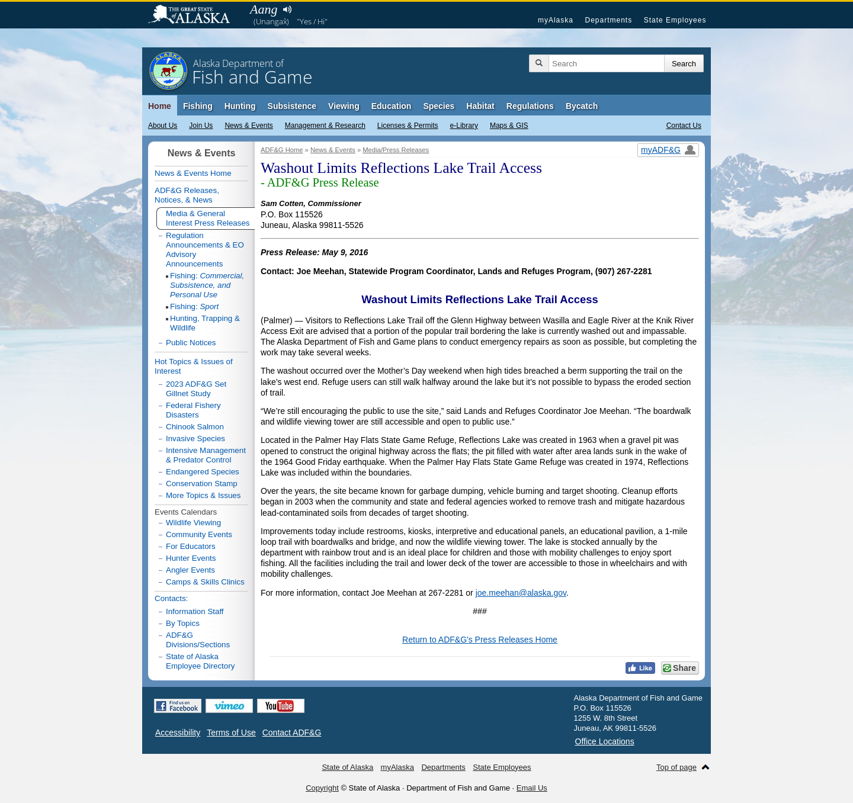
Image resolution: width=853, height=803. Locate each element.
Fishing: (207, 285)
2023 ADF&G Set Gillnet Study (196, 389)
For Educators (191, 546)
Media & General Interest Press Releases (208, 218)
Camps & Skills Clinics (205, 581)
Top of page (676, 767)
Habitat (480, 106)
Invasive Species (195, 438)
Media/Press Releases (396, 149)
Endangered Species (202, 471)
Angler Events (190, 570)
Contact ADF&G (292, 732)
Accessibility (177, 732)
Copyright (322, 787)
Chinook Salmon (195, 426)
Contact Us (683, 125)
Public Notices (191, 342)
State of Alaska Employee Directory (200, 661)
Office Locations (604, 741)
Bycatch (582, 106)
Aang (263, 9)
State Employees (675, 20)
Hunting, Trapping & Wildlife (205, 323)
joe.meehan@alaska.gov (521, 593)
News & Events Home (193, 173)
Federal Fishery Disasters (193, 410)
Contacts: (171, 598)
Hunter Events (191, 558)
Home (159, 106)
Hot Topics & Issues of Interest (194, 366)
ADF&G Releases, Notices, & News (187, 195)
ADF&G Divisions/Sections (198, 640)
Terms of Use (231, 732)
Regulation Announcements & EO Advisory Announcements (205, 249)
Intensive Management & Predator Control (206, 455)
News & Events (248, 125)
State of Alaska (195, 15)
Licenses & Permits (407, 125)
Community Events (199, 534)
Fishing (198, 106)
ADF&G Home (282, 149)
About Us (162, 125)
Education (391, 106)
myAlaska (555, 20)
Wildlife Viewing (193, 522)
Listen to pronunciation (287, 9)
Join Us (201, 125)
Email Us (532, 787)
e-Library (464, 125)
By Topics (183, 623)
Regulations (530, 106)
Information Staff (195, 611)
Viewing (344, 106)
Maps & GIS (509, 125)
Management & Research (325, 125)
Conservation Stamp (202, 483)
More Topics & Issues (203, 495)
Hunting (240, 106)
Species (438, 106)
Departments (608, 20)
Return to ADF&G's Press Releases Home (479, 639)
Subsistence (292, 106)
